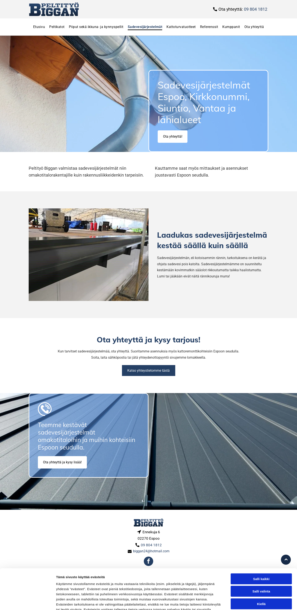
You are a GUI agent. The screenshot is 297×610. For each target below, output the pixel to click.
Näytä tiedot (229, 601)
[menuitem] (39, 26)
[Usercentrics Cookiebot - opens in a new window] (27, 601)
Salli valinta (261, 561)
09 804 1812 (255, 9)
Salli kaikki (261, 548)
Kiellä (261, 573)
